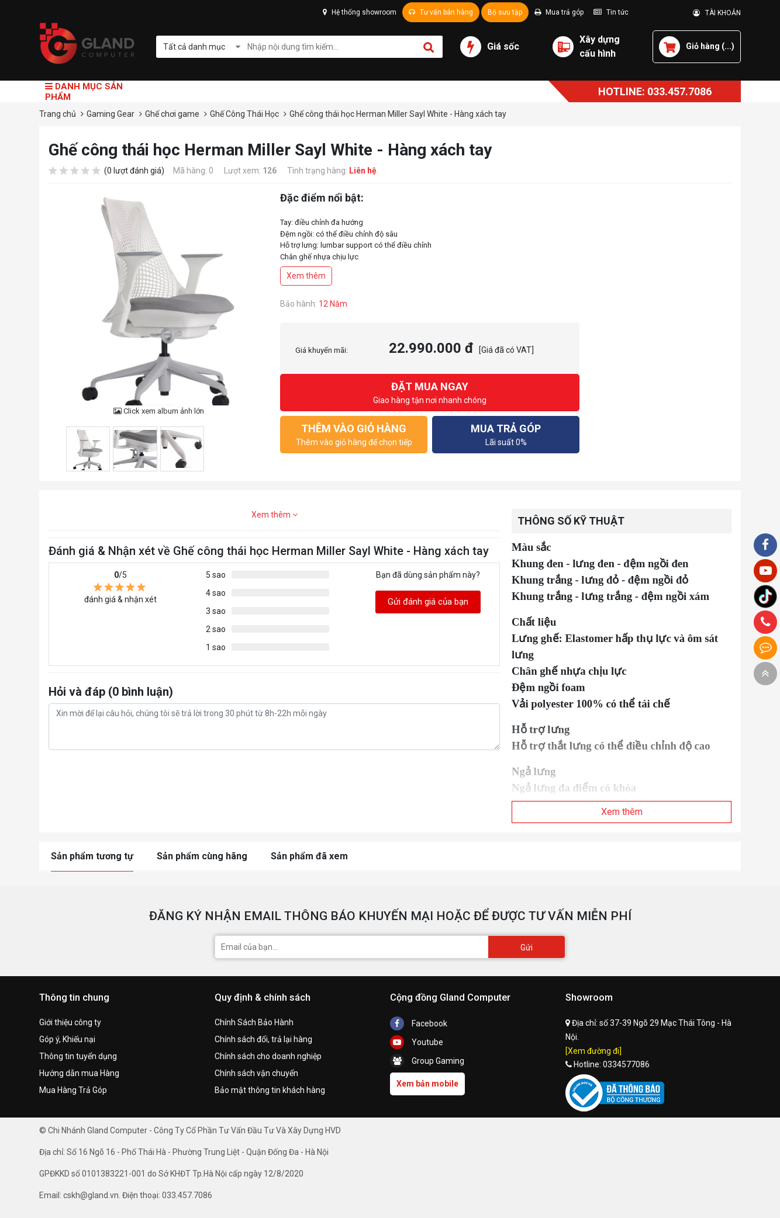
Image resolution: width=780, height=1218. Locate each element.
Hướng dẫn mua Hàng (79, 1073)
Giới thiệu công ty (70, 1022)
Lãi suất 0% (506, 434)
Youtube (416, 1042)
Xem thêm (306, 275)
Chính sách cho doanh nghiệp (268, 1056)
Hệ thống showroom (359, 12)
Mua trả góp (559, 12)
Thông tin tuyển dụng (78, 1056)
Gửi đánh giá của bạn (428, 601)
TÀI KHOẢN (717, 13)
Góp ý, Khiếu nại (67, 1039)
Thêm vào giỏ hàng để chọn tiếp (354, 434)
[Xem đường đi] (593, 1051)
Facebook (418, 1023)
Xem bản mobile (427, 1083)
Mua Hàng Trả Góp (73, 1090)
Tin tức (611, 12)
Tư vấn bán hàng (441, 12)
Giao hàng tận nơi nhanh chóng (430, 392)
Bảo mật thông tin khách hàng (270, 1090)
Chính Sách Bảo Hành (254, 1022)
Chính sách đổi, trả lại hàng (263, 1039)
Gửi (526, 947)
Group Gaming (427, 1061)
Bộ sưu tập (505, 12)
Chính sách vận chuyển (256, 1073)
